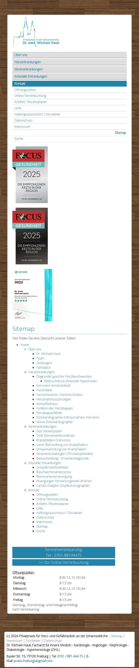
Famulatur (43, 367)
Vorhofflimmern (47, 404)
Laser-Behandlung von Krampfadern (62, 444)
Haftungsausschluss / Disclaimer (37, 114)
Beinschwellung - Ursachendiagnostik (62, 458)
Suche (18, 138)
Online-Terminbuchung (30, 95)
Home (24, 345)
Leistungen (44, 363)
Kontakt (19, 83)
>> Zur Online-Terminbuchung (63, 562)
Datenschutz (23, 120)
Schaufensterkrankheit (52, 467)
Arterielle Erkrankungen (30, 76)
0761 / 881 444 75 (70, 656)
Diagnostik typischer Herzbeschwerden (64, 376)
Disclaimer (33, 640)
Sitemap (120, 132)
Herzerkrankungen (27, 62)
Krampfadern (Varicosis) (53, 440)
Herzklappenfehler (49, 413)
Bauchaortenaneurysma (53, 472)
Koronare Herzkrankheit (53, 385)
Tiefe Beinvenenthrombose (55, 435)
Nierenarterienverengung (54, 476)
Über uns (20, 55)
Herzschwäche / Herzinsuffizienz (59, 394)
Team (40, 358)
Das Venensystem (49, 431)
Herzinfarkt (44, 390)
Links (18, 108)
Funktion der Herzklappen (54, 408)
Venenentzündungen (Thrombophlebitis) (64, 454)
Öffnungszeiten (25, 90)
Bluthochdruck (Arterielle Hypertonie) (70, 381)
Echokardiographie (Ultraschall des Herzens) (67, 417)
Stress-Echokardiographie (54, 422)
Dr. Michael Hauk (48, 354)
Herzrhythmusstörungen (53, 399)
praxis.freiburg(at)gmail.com (33, 661)
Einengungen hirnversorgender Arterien (64, 481)
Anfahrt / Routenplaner (30, 102)
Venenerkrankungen (28, 69)
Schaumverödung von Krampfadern (61, 449)
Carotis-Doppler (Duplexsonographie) (63, 485)
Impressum (22, 126)
